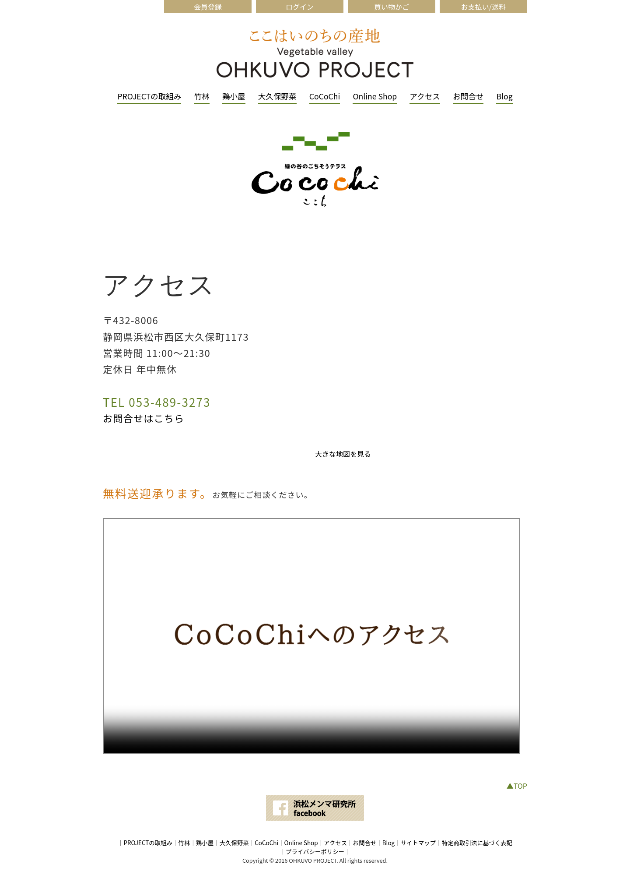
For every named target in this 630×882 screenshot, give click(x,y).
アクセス (425, 96)
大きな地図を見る (343, 453)
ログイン (300, 6)
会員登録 (208, 6)
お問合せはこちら (144, 418)
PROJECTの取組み (149, 96)
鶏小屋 (233, 96)
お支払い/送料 (483, 6)
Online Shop (375, 96)
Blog (504, 96)
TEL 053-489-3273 (156, 402)
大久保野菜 (277, 96)
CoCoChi (324, 96)
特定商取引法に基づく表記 (477, 842)
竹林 (202, 96)
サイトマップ (418, 842)
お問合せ (468, 96)
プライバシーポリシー (315, 851)
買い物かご (391, 6)
